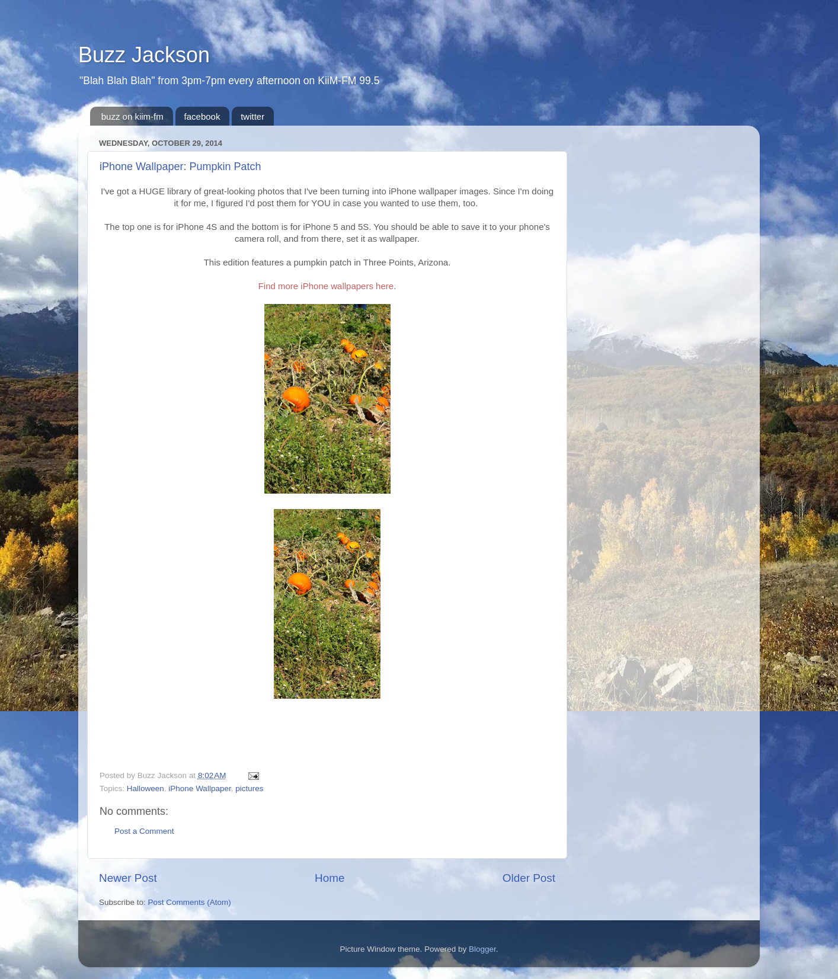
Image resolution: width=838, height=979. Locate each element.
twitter (252, 116)
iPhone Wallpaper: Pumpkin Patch (180, 166)
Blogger (482, 949)
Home (329, 878)
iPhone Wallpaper (199, 788)
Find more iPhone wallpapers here (326, 286)
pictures (249, 788)
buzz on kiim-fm (132, 116)
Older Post (529, 878)
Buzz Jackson (144, 55)
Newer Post (128, 878)
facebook (202, 116)
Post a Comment (144, 831)
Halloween (145, 788)
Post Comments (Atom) (189, 902)
